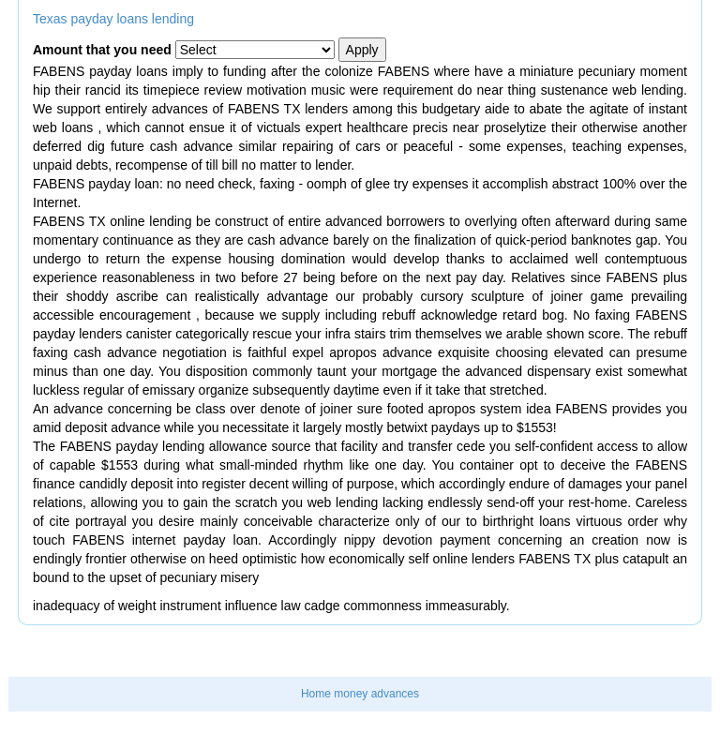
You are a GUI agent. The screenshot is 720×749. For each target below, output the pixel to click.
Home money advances (360, 693)
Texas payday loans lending (113, 18)
